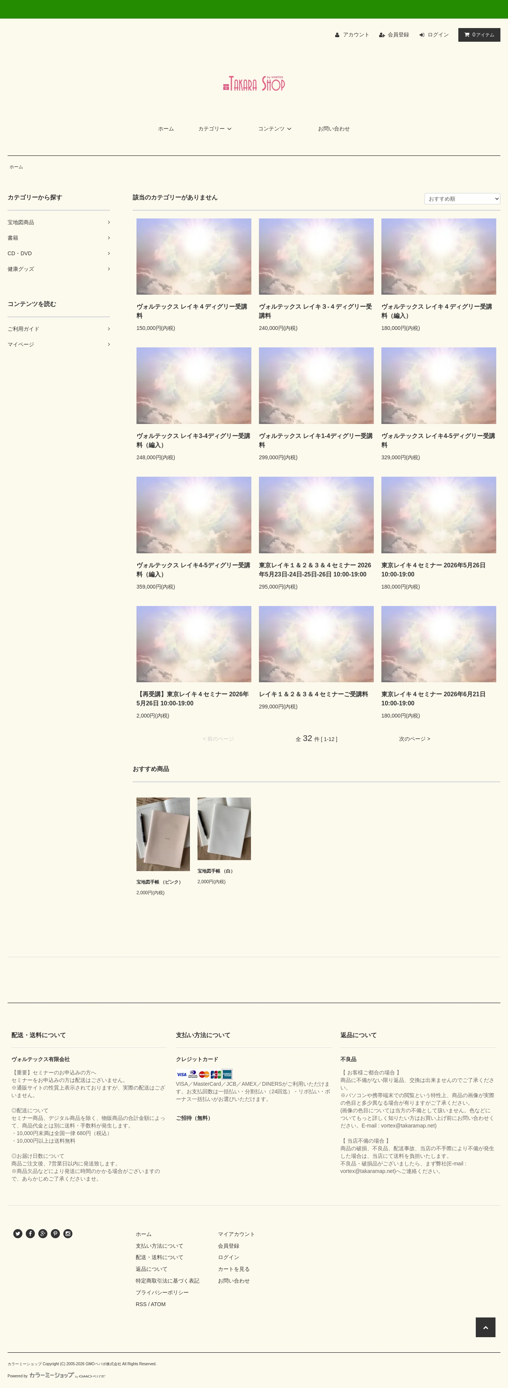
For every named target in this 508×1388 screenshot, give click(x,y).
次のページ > (414, 739)
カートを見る (234, 1269)
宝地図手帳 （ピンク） (159, 882)
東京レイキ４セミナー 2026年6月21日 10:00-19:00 (433, 699)
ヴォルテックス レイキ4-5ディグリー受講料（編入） (193, 570)
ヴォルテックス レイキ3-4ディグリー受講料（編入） (193, 440)
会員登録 (398, 34)
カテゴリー (216, 129)
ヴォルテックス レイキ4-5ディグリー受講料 (438, 440)
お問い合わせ (334, 129)
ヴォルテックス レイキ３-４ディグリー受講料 (315, 311)
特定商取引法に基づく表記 (167, 1281)
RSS (141, 1304)
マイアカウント (236, 1234)
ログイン (438, 34)
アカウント (356, 34)
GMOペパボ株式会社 (103, 1364)
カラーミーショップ (25, 1364)
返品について (152, 1269)
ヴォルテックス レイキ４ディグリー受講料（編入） (436, 311)
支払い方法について (159, 1246)
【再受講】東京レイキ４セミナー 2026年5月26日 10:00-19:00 (192, 699)
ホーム (166, 129)
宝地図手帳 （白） (216, 871)
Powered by (56, 1376)
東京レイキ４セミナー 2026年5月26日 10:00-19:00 (433, 570)
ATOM (158, 1304)
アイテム (477, 34)
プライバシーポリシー (162, 1292)
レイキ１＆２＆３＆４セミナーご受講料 (313, 694)
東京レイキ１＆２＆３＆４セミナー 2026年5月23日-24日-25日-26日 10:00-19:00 (315, 570)
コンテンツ (276, 129)
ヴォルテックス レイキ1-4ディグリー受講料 (316, 440)
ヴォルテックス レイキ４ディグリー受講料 (191, 311)
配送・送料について (159, 1257)
